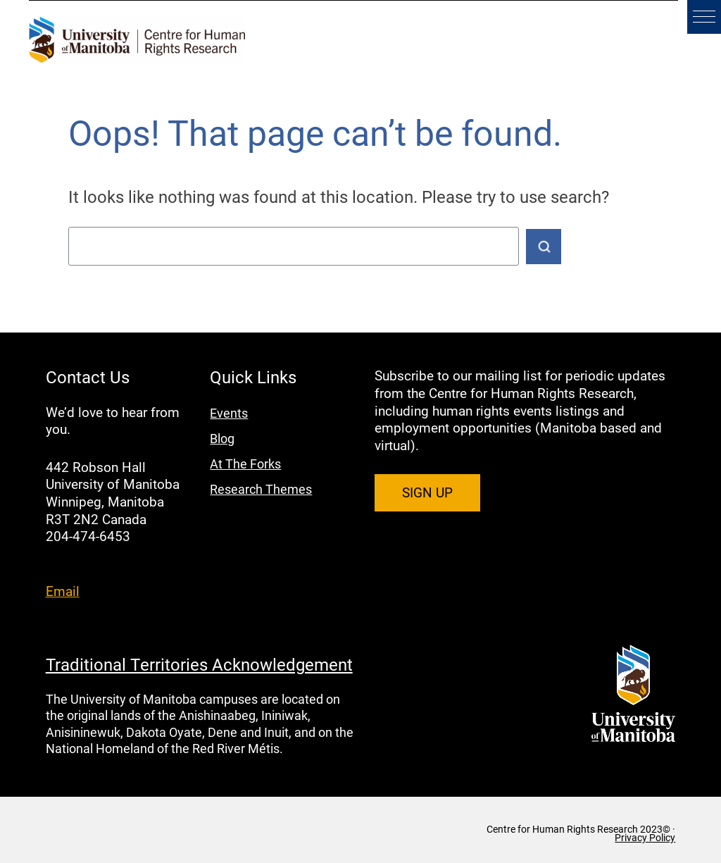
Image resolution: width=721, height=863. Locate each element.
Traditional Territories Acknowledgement (199, 664)
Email (63, 591)
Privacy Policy (645, 837)
